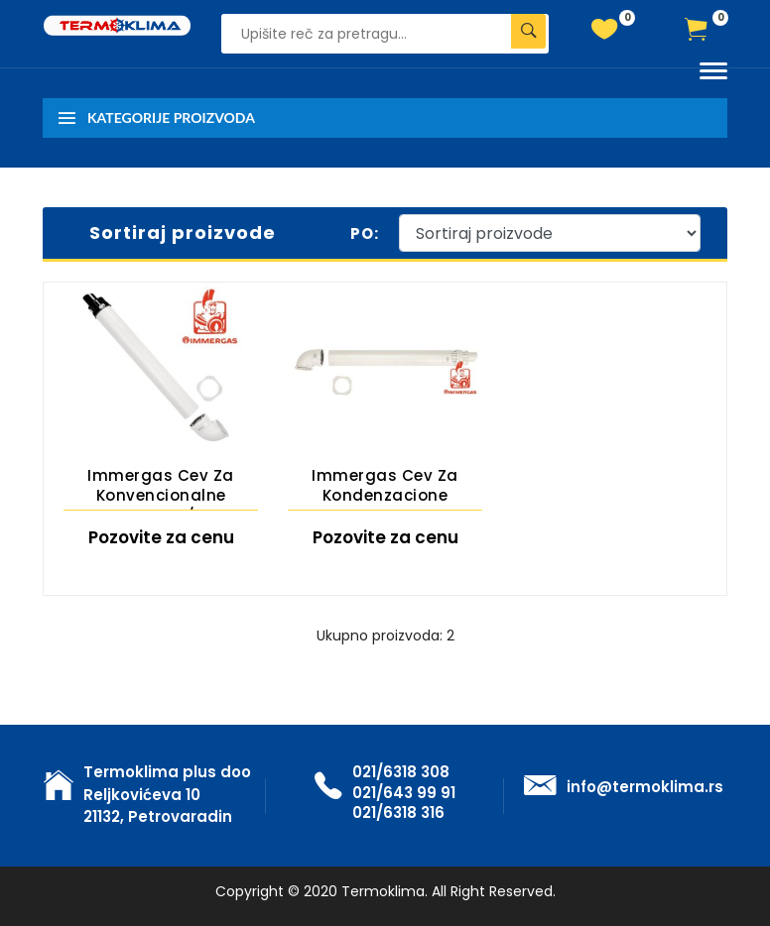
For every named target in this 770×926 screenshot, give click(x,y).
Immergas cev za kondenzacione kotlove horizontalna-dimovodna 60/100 (385, 488)
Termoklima (383, 891)
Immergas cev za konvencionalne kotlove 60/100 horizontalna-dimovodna (160, 488)
